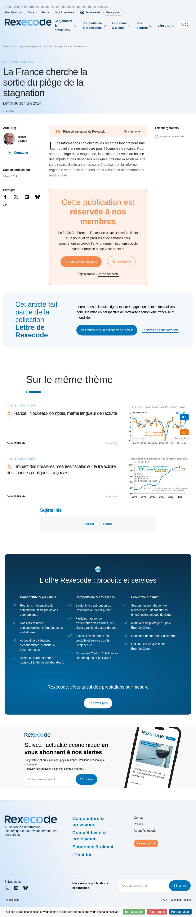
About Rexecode (13, 12)
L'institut (164, 25)
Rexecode (8, 46)
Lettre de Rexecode (76, 46)
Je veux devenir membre (81, 261)
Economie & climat (119, 25)
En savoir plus (98, 703)
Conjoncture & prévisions (64, 25)
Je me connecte (108, 274)
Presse (45, 12)
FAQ (164, 899)
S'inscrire (86, 779)
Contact (32, 12)
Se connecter (132, 131)
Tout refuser (157, 911)
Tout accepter (134, 911)
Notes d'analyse (54, 46)
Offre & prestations (64, 12)
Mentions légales (181, 899)
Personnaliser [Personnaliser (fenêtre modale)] (180, 911)
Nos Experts (142, 25)
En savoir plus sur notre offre (160, 330)
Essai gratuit (146, 843)
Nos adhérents (121, 261)
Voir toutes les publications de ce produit (107, 330)
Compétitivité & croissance (92, 25)
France (107, 523)
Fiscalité (89, 523)
